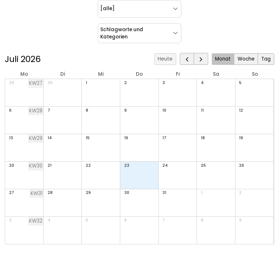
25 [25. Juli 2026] (203, 165)
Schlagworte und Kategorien (121, 33)
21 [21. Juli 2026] (50, 165)
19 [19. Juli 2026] (241, 138)
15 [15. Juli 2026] (88, 138)
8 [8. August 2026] (202, 220)
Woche (246, 58)
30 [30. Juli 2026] (126, 192)
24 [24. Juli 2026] (165, 165)
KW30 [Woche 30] (36, 165)
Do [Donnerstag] (139, 74)
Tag (266, 58)
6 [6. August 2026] (125, 220)
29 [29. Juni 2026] (11, 83)
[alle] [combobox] (107, 8)
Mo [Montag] (24, 74)
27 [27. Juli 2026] (11, 192)
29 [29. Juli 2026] (88, 192)
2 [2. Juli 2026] (125, 83)
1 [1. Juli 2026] (86, 83)
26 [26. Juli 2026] (241, 165)
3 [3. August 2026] (10, 220)
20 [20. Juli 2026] (11, 165)
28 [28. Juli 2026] (50, 192)
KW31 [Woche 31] (37, 193)
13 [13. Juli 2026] (11, 138)
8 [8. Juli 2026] (87, 110)
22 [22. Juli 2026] (88, 165)
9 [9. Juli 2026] (125, 110)
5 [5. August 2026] (87, 220)
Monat (223, 58)
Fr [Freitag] (178, 74)
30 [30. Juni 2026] (50, 83)
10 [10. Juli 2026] (164, 110)
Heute (165, 58)
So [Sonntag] (255, 74)
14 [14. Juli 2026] (50, 138)
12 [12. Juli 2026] (241, 110)
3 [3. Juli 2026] (163, 83)
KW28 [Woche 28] (36, 110)
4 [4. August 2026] (49, 220)
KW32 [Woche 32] (36, 221)
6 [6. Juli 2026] (10, 110)
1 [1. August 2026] (201, 192)
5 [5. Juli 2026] (240, 83)
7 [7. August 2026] (163, 220)
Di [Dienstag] (62, 74)
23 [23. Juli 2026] (126, 165)
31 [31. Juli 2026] (164, 192)
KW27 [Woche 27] (36, 83)
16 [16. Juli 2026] (126, 138)
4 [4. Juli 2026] (202, 83)
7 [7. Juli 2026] (49, 110)
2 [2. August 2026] (240, 192)
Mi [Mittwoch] (101, 74)
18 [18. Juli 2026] (203, 138)
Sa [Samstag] (216, 74)
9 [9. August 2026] (240, 220)
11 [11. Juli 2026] (202, 110)
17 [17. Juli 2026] (164, 138)
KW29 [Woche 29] (36, 138)
